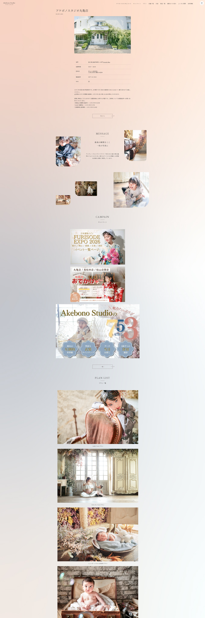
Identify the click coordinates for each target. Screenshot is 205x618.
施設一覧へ (116, 428)
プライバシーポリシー (134, 531)
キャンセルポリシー (120, 531)
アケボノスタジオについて (123, 3)
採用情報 (190, 3)
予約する (102, 116)
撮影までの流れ (171, 3)
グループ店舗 (108, 531)
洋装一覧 (67, 388)
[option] (102, 34)
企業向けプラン (98, 531)
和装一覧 (67, 393)
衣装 (157, 3)
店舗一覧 (151, 3)
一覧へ (102, 257)
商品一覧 (162, 3)
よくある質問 (182, 3)
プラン (145, 3)
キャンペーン (137, 3)
